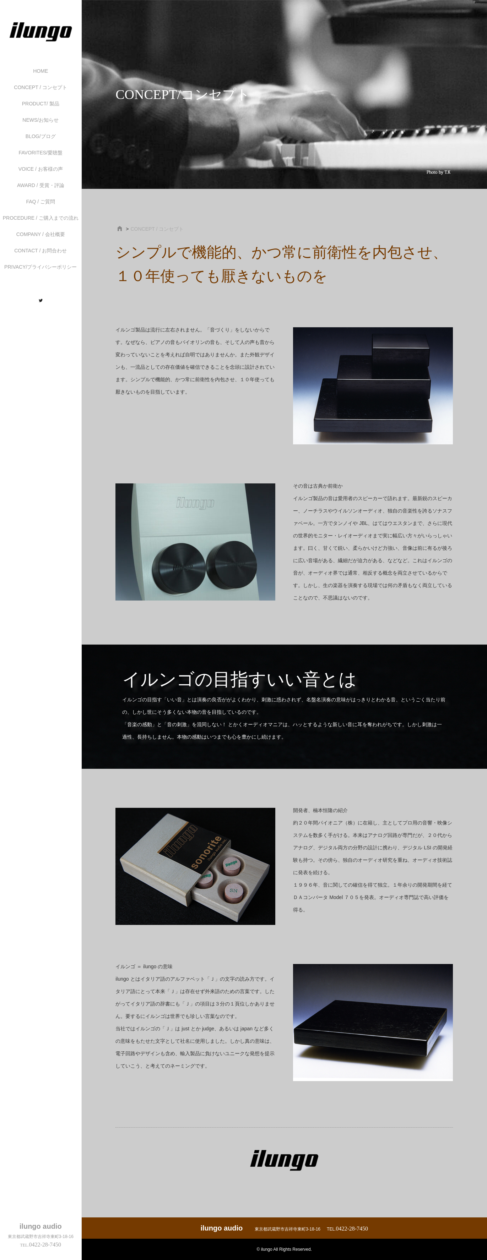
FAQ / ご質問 (40, 201)
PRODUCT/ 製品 (40, 103)
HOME (40, 71)
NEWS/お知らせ (40, 120)
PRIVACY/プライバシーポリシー (40, 267)
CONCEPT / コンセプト (40, 87)
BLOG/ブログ (41, 136)
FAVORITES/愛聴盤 (41, 152)
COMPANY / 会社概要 (40, 234)
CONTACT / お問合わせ (40, 250)
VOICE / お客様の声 (40, 169)
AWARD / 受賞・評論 (40, 185)
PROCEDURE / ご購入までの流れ (41, 218)
